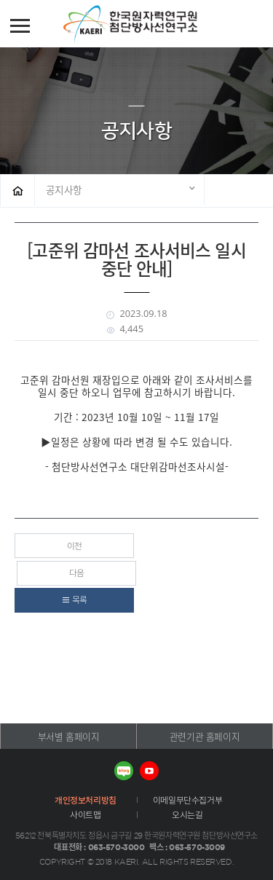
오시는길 (187, 814)
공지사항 (64, 189)
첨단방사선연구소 (152, 24)
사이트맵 (85, 814)
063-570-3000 (116, 847)
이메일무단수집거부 (187, 799)
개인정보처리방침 (85, 799)
